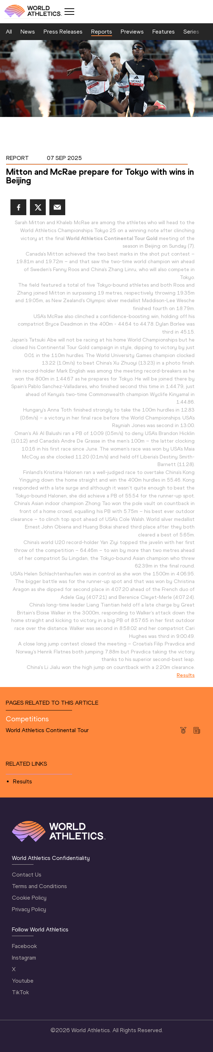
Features (163, 31)
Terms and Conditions (39, 886)
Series (191, 31)
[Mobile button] (69, 11)
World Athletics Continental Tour (47, 730)
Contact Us (26, 874)
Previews (132, 31)
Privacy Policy (29, 909)
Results (22, 781)
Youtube (23, 980)
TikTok (20, 992)
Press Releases (63, 31)
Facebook (24, 946)
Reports (101, 31)
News (28, 31)
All (9, 31)
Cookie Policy (29, 897)
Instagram (24, 957)
